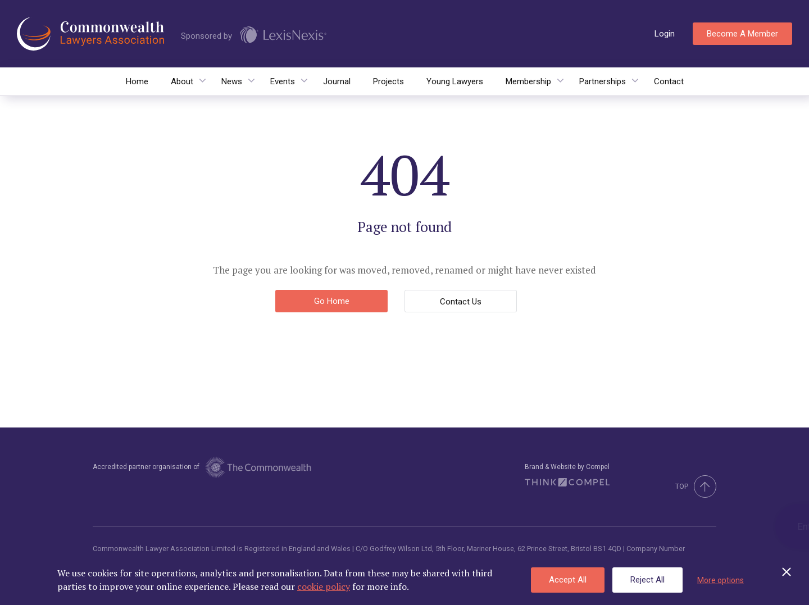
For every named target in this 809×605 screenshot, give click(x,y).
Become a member (742, 34)
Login (665, 34)
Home (137, 81)
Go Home (331, 301)
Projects (388, 81)
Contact (669, 81)
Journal (337, 81)
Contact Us (460, 302)
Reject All (647, 580)
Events (282, 81)
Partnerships (602, 81)
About (182, 81)
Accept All (568, 580)
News (231, 81)
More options (720, 580)
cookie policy (323, 586)
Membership (528, 81)
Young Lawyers (454, 81)
